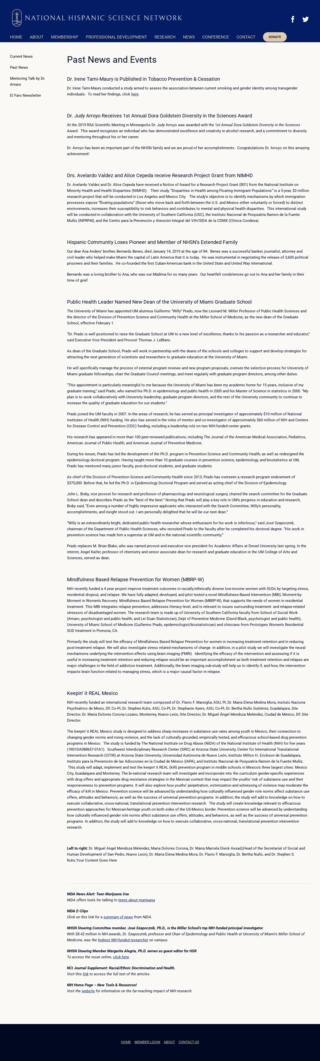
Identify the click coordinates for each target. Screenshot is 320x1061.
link (85, 974)
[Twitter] (305, 19)
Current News (21, 56)
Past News (19, 67)
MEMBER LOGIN (147, 1042)
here (134, 94)
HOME (126, 1042)
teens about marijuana (136, 900)
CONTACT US (188, 1042)
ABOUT (169, 1042)
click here (121, 957)
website (88, 991)
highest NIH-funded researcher (123, 940)
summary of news (118, 917)
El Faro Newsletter (25, 95)
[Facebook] (292, 19)
